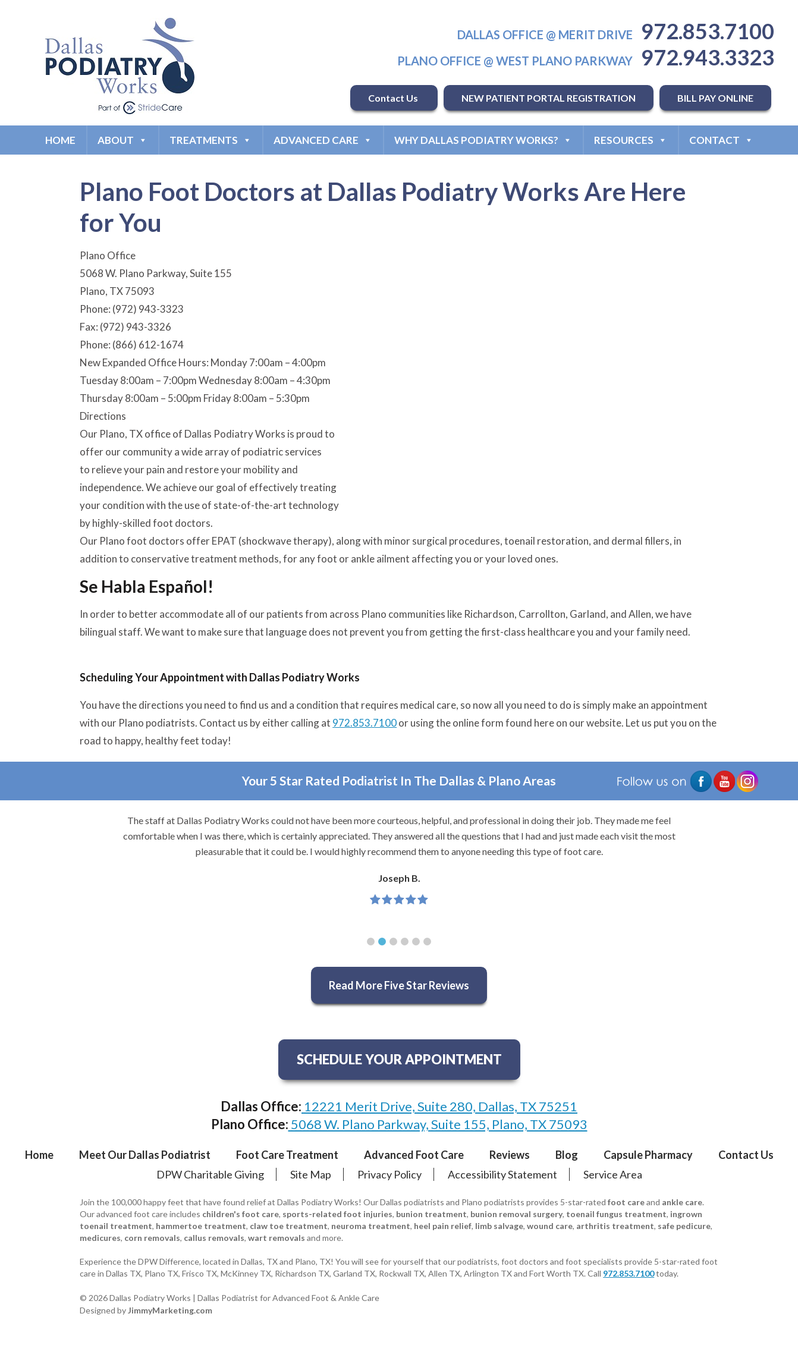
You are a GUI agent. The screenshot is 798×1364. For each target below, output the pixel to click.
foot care (626, 1202)
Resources (630, 140)
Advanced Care (323, 140)
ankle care (682, 1202)
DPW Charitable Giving (210, 1174)
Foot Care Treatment (287, 1154)
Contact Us (394, 97)
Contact (721, 140)
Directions (103, 416)
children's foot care (240, 1214)
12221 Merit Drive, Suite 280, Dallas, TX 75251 (439, 1106)
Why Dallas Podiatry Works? (483, 140)
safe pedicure (684, 1226)
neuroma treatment (370, 1226)
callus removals (214, 1238)
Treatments (210, 140)
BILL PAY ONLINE (715, 97)
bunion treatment (431, 1214)
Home (60, 140)
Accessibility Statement (502, 1174)
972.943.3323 (707, 57)
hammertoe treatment (201, 1226)
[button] (371, 941)
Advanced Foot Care (414, 1154)
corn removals (152, 1238)
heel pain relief (443, 1226)
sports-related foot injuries (337, 1214)
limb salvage (499, 1226)
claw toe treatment (289, 1226)
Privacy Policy (389, 1174)
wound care (550, 1226)
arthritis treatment (615, 1226)
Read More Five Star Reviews (399, 985)
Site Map (310, 1174)
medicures (100, 1238)
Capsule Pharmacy (648, 1154)
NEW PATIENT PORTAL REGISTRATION (548, 97)
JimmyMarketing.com (170, 1310)
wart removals (276, 1238)
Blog (566, 1154)
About (122, 140)
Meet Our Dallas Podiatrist (145, 1154)
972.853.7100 (707, 31)
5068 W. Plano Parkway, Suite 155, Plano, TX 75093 (437, 1124)
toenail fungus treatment (616, 1214)
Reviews (509, 1154)
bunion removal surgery (516, 1214)
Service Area (612, 1174)
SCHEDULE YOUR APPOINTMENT (399, 1059)
